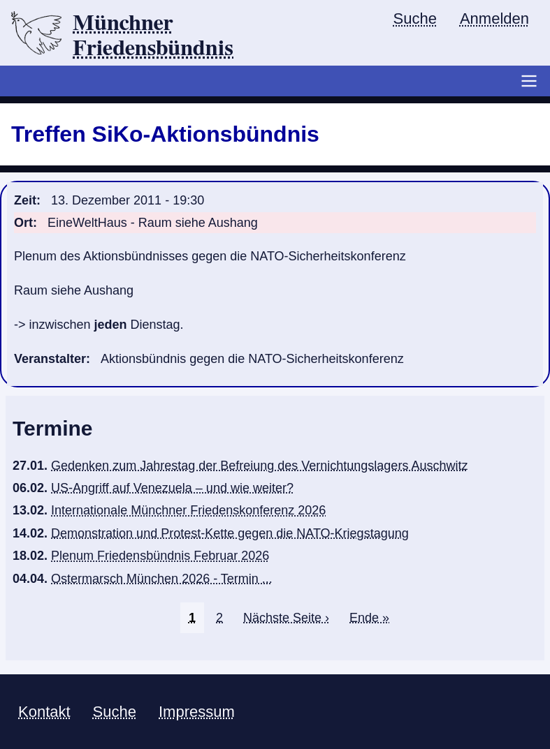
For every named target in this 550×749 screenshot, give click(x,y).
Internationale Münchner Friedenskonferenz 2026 (188, 510)
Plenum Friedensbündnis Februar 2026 (160, 556)
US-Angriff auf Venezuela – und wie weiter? (172, 488)
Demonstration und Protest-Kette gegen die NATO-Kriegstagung (230, 533)
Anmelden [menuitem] (494, 18)
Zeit (25, 200)
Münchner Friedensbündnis (153, 35)
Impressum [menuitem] (197, 711)
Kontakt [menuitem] (44, 711)
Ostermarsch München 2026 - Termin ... (162, 579)
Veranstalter (50, 359)
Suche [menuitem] (415, 18)
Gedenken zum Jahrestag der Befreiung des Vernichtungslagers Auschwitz (259, 466)
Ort (23, 223)
